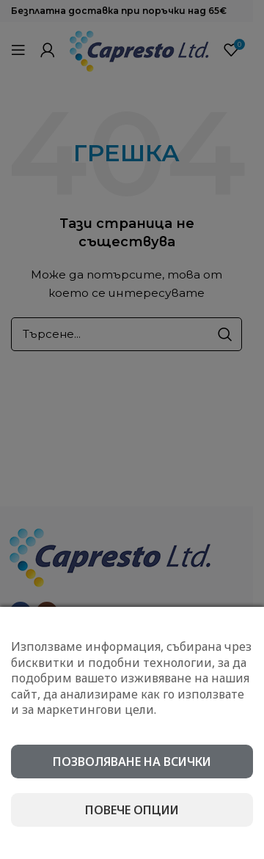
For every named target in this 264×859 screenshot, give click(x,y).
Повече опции (132, 810)
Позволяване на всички (132, 761)
